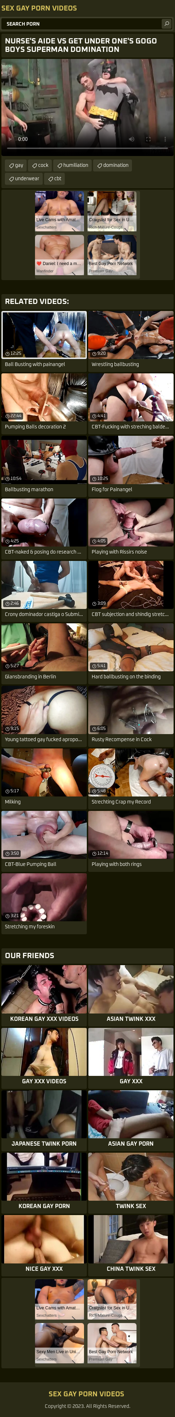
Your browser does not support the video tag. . (87, 107)
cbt (57, 178)
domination (115, 165)
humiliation (75, 165)
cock (43, 165)
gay (19, 165)
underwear (27, 178)
